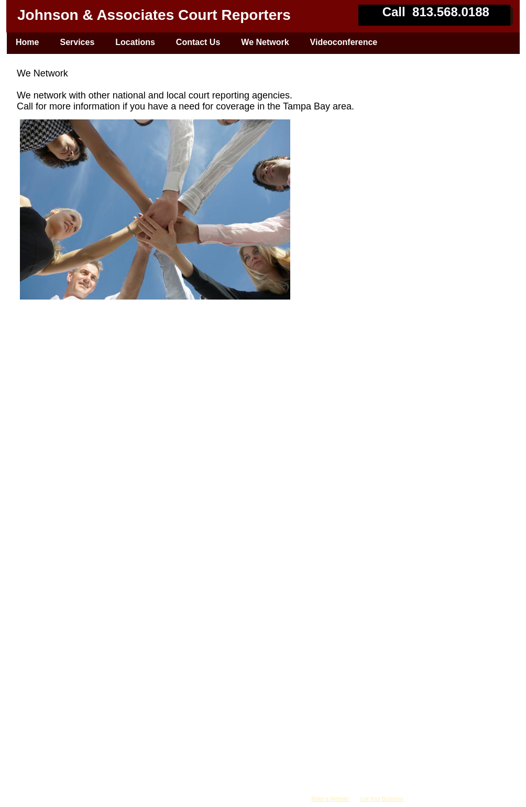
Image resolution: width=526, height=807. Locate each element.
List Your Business (381, 799)
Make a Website (330, 799)
